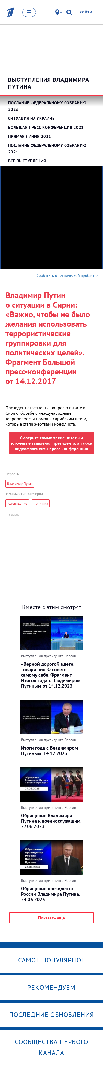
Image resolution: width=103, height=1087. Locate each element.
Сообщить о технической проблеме (67, 275)
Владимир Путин (20, 483)
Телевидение (17, 503)
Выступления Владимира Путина (48, 83)
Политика (40, 503)
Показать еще (51, 918)
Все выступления (27, 160)
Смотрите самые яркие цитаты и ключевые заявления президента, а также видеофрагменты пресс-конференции (51, 443)
